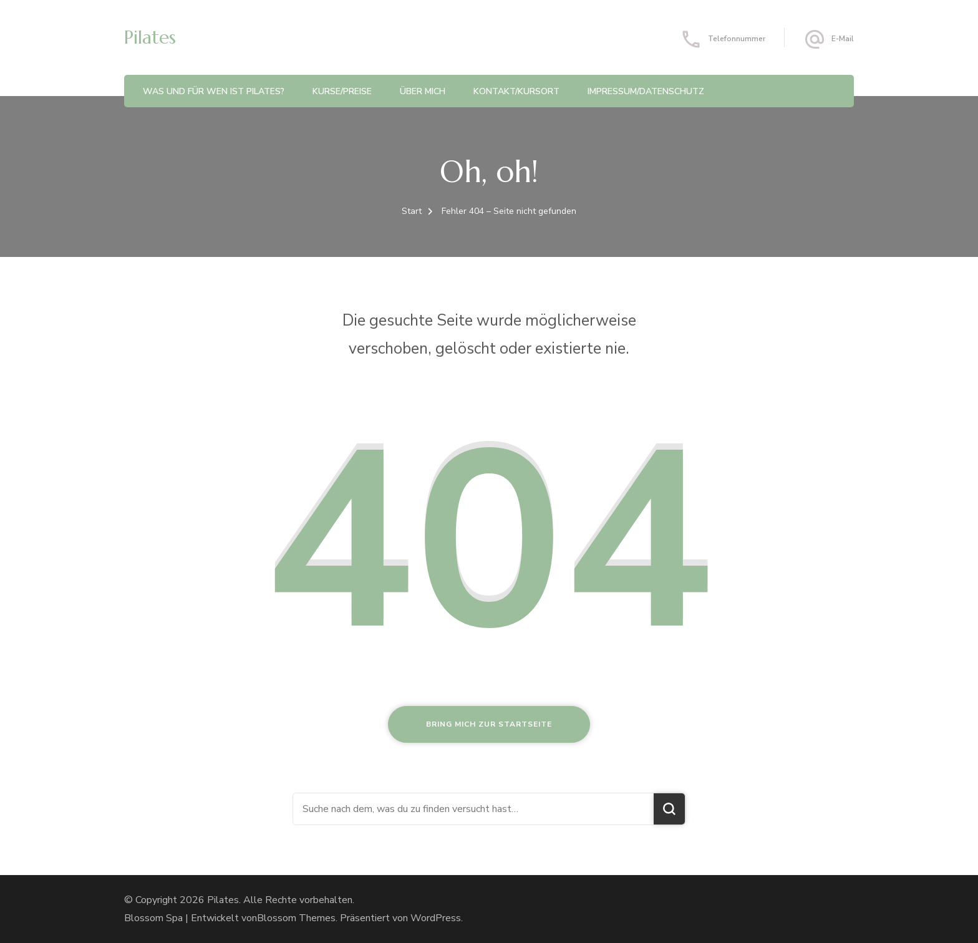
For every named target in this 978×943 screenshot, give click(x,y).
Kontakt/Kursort (516, 91)
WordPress (435, 918)
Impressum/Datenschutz (646, 91)
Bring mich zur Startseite (489, 724)
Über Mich (422, 91)
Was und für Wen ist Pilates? (213, 91)
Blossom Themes (296, 918)
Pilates (150, 37)
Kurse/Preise (342, 91)
